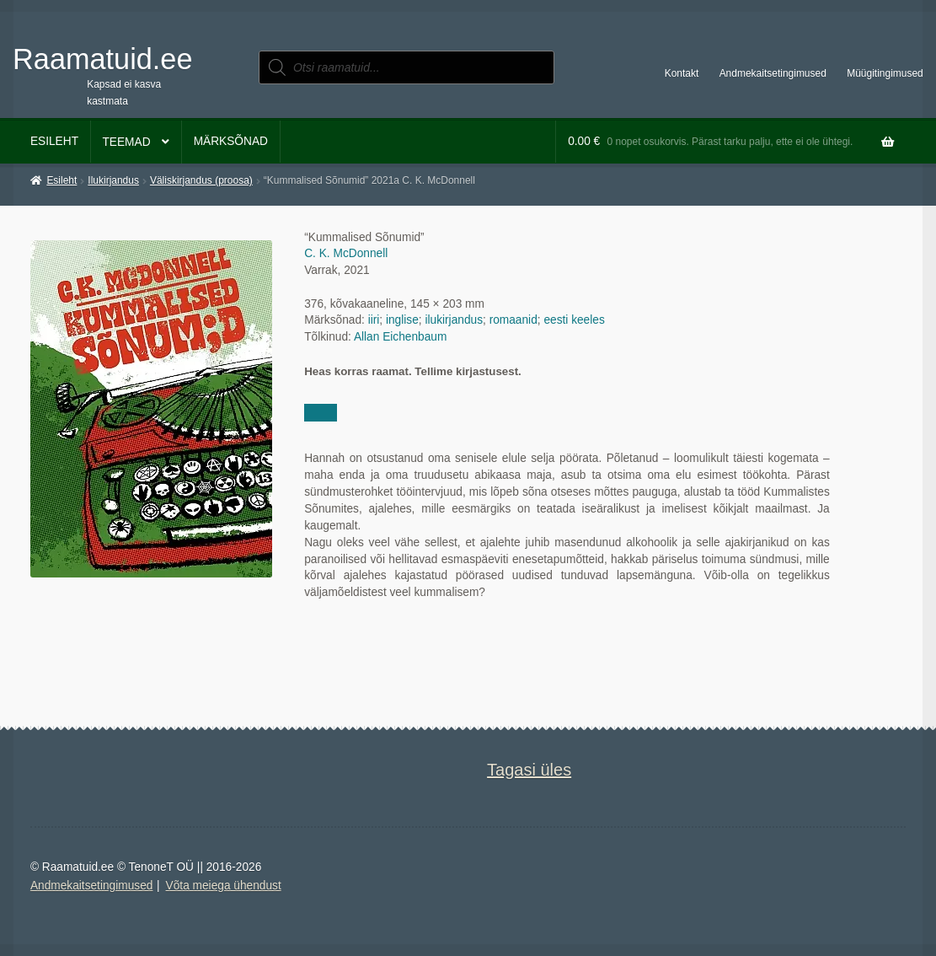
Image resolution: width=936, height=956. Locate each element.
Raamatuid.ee (102, 59)
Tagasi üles (529, 769)
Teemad (126, 142)
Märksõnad (231, 141)
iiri (374, 320)
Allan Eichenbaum (400, 336)
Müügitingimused (885, 73)
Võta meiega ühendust (223, 885)
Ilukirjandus (113, 180)
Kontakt (682, 73)
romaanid (513, 320)
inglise (402, 320)
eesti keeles (573, 320)
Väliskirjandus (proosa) (201, 180)
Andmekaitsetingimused (772, 73)
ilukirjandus (454, 320)
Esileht (54, 141)
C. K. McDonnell (346, 253)
